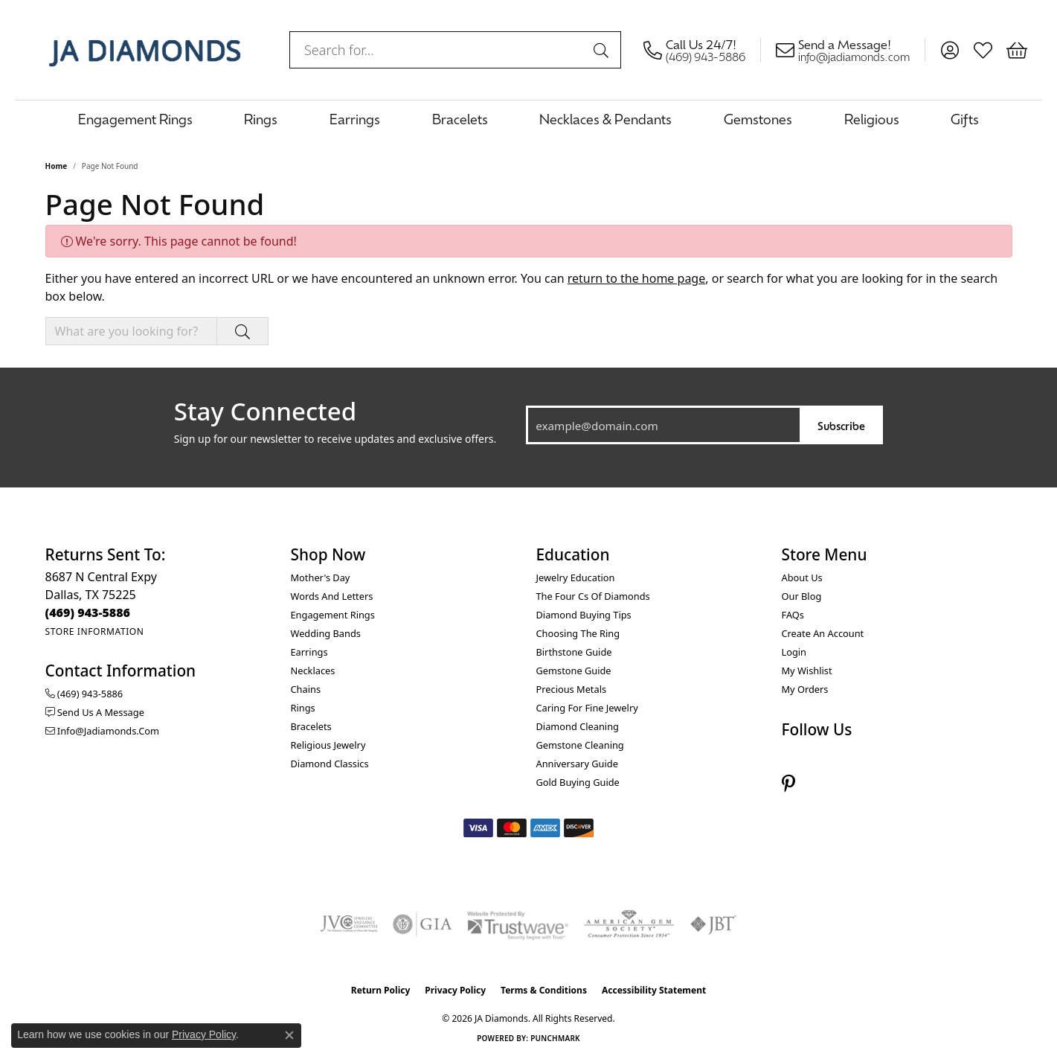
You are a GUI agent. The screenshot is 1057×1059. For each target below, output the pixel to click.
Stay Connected (265, 411)
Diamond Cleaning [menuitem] (577, 726)
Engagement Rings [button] (135, 118)
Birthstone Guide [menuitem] (574, 652)
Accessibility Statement (654, 990)
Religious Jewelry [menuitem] (328, 745)
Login (794, 652)
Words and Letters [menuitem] (332, 596)
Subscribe (841, 425)
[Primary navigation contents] (528, 119)
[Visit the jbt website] (713, 924)
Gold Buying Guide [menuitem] (578, 782)
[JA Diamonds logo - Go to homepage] (145, 50)
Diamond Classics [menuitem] (330, 763)
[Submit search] (603, 50)
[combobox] (438, 50)
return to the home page (637, 278)
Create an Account (823, 633)
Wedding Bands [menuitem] (326, 633)
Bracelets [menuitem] (311, 726)
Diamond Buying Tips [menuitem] (584, 614)
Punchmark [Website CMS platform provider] (555, 1038)
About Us (802, 577)
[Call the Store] (88, 612)
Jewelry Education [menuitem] (575, 577)
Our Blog (802, 596)
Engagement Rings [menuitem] (333, 614)
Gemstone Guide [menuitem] (573, 670)
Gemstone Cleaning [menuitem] (580, 745)
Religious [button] (871, 118)
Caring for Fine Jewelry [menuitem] (587, 707)
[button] (949, 50)
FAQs (793, 614)
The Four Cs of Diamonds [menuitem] (593, 596)
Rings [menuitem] (303, 707)
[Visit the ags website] (629, 924)
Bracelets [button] (460, 118)
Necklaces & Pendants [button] (605, 118)
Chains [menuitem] (306, 689)
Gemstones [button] (758, 118)
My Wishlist (807, 670)
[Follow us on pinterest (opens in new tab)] (788, 784)
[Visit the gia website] (422, 924)
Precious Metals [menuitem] (571, 689)
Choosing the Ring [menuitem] (578, 633)
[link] (702, 50)
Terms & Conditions (544, 990)
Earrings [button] (355, 118)
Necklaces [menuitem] (313, 670)
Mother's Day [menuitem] (320, 577)
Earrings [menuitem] (309, 652)
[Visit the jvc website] (349, 924)
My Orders (805, 689)
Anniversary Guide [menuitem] (577, 763)
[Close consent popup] (289, 1035)
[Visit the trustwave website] (517, 924)
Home (56, 166)
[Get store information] (94, 631)
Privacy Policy (455, 990)
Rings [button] (260, 118)
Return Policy (381, 990)
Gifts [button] (965, 118)
